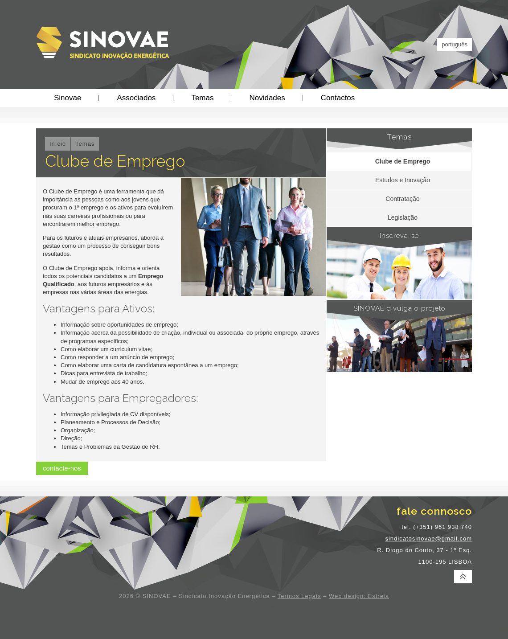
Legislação (403, 217)
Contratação (402, 198)
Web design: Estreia (359, 596)
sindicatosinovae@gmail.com (428, 538)
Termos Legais (299, 596)
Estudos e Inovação (402, 180)
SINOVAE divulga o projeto (399, 308)
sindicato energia (235, 606)
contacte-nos (62, 468)
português (454, 44)
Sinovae (67, 98)
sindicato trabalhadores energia (292, 606)
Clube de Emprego (402, 161)
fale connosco (434, 511)
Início (57, 143)
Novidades (267, 98)
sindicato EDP (196, 606)
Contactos (338, 98)
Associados (136, 98)
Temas (202, 98)
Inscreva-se (399, 236)
